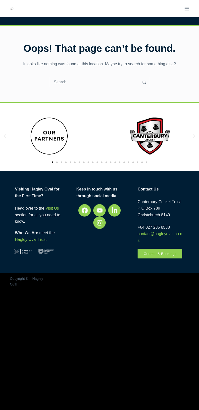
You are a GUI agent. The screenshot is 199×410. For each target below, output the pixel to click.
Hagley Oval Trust (31, 239)
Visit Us (52, 208)
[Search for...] (94, 82)
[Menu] (187, 8)
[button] (4, 136)
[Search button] (144, 82)
